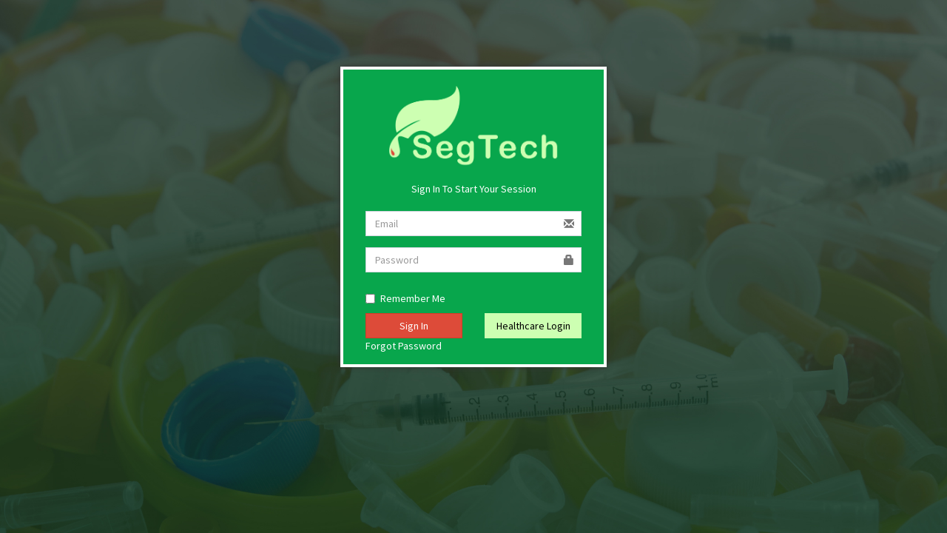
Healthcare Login (533, 325)
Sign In (414, 325)
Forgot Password (403, 345)
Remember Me (405, 298)
